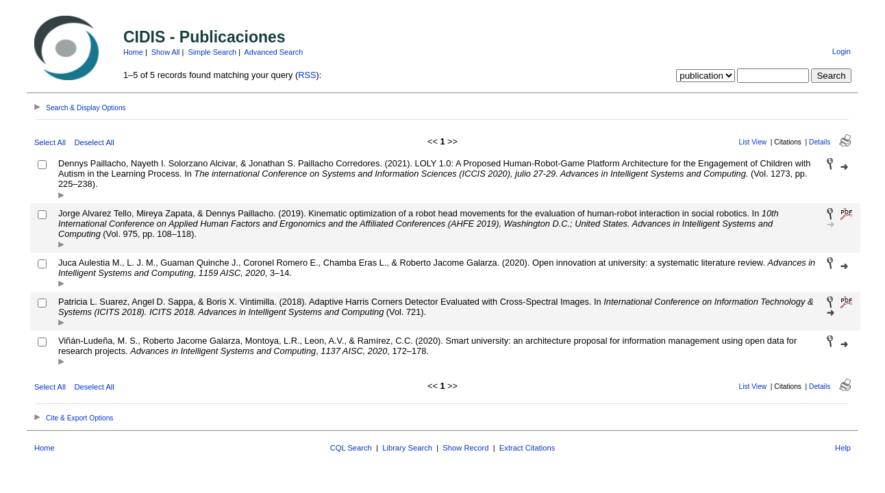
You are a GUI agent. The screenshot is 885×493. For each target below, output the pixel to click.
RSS (307, 75)
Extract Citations (527, 448)
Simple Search (212, 52)
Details (819, 142)
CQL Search (351, 448)
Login (841, 51)
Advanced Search (273, 52)
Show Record (465, 448)
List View (753, 142)
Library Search (407, 448)
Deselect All (94, 142)
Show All (165, 52)
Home (133, 52)
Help (843, 448)
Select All (50, 142)
